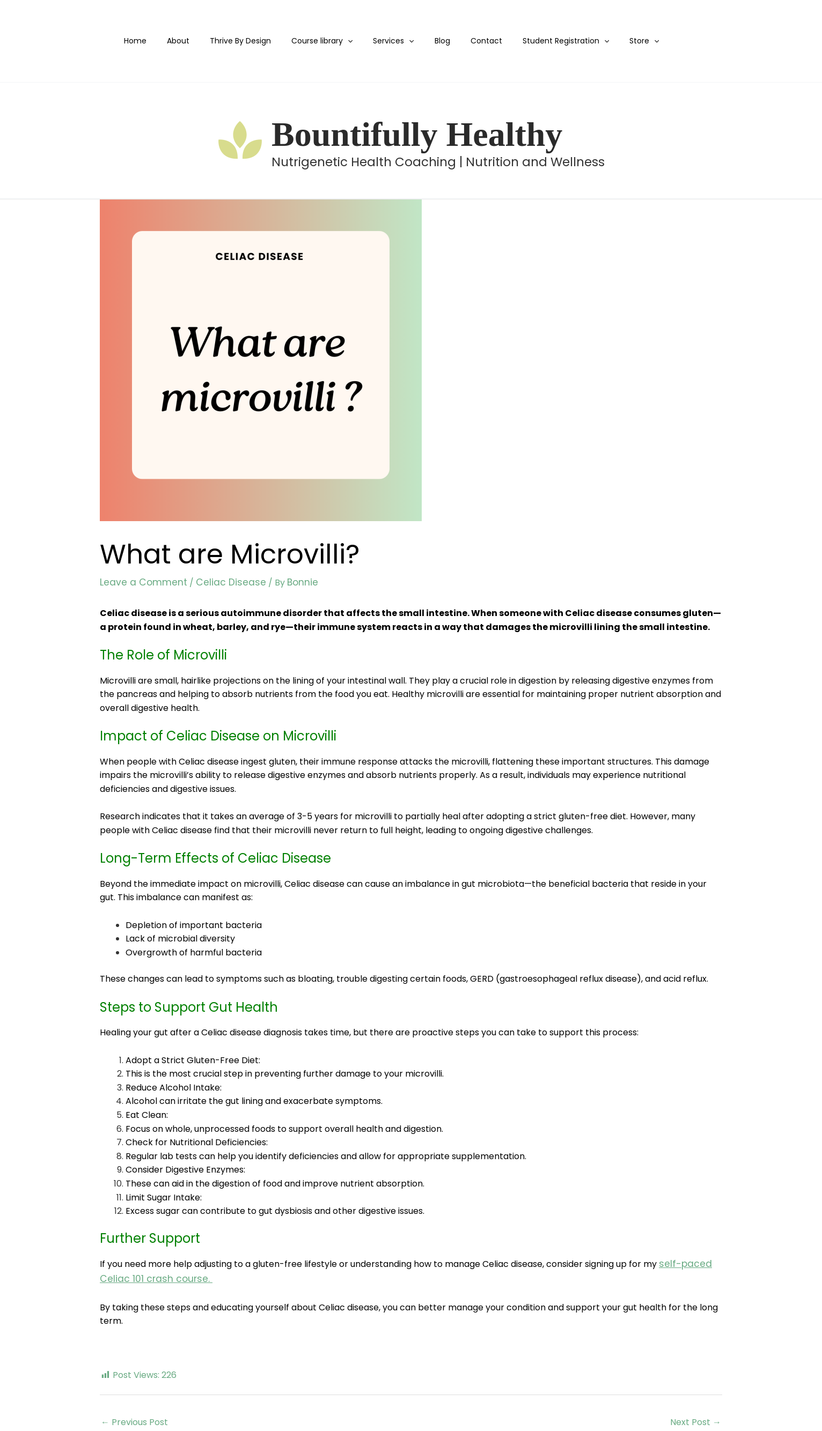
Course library (315, 41)
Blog (424, 40)
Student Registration (537, 41)
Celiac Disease (216, 582)
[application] (341, 41)
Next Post (695, 1418)
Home (145, 40)
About (182, 40)
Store (611, 41)
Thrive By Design (239, 40)
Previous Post (134, 1418)
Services (381, 41)
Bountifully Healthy (416, 134)
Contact (463, 40)
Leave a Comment (139, 582)
